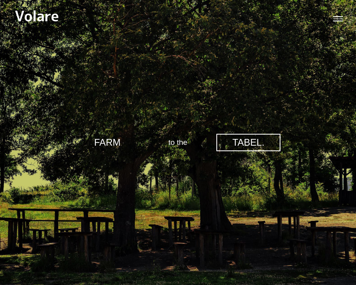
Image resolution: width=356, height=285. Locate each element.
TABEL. (249, 142)
